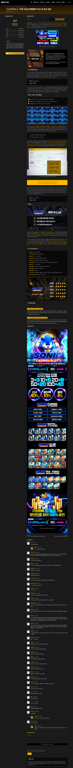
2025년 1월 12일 (37, 573)
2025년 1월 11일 (39, 583)
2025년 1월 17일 (36, 563)
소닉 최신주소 (36, 81)
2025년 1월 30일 (37, 552)
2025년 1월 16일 (37, 568)
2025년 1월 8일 (38, 593)
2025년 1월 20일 (37, 558)
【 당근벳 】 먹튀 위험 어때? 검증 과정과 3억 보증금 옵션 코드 (36, 536)
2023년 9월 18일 (35, 721)
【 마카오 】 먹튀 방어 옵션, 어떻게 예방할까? (60, 536)
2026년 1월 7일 (34, 542)
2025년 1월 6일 (36, 598)
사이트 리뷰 (8, 6)
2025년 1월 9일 (36, 588)
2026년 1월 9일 (39, 547)
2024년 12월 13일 (35, 696)
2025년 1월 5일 (36, 623)
